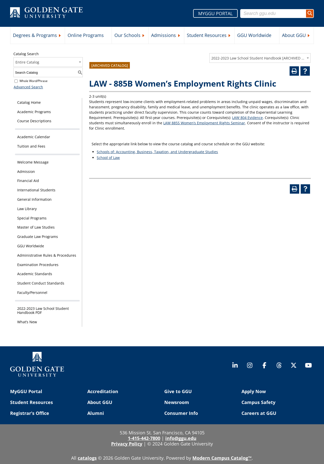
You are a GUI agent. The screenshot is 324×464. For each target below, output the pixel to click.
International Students (36, 190)
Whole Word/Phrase (33, 81)
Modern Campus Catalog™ (222, 458)
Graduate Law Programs (37, 236)
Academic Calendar (33, 136)
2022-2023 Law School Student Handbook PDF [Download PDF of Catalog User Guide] (43, 310)
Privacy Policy (126, 444)
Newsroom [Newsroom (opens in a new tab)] (176, 402)
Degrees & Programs (35, 35)
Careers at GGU (258, 413)
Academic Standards (34, 273)
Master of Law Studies (36, 227)
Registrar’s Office (29, 413)
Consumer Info (181, 413)
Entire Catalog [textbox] (27, 62)
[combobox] (260, 58)
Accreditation (102, 391)
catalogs (87, 458)
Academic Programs (34, 111)
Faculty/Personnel (32, 292)
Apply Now (253, 391)
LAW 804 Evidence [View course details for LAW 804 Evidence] (247, 117)
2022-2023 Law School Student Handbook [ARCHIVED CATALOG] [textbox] (258, 58)
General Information (34, 199)
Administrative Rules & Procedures (46, 255)
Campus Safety (258, 402)
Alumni (95, 413)
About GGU (294, 35)
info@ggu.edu (180, 438)
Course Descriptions (34, 120)
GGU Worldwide (254, 35)
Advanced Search (28, 87)
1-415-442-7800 (144, 438)
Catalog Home (29, 102)
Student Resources (207, 35)
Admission (26, 171)
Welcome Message (33, 162)
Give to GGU (178, 391)
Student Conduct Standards (40, 283)
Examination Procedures (37, 264)
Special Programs (32, 218)
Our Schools (127, 35)
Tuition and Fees (31, 146)
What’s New (27, 321)
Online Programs (86, 35)
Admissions (163, 35)
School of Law (108, 157)
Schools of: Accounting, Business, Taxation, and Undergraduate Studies (157, 151)
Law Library (27, 208)
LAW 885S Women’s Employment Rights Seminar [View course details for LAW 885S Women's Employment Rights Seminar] (204, 122)
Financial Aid (28, 180)
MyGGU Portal (26, 391)
